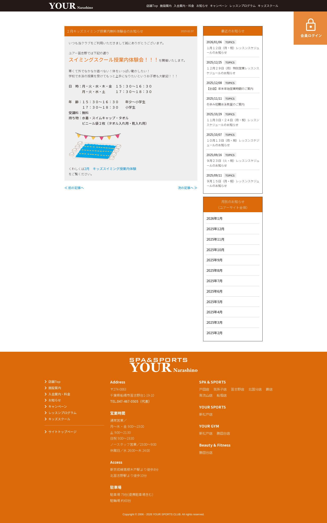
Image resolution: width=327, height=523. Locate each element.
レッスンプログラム (242, 6)
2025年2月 (214, 332)
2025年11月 (215, 239)
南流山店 (206, 395)
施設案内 (166, 6)
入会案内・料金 (184, 6)
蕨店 (269, 389)
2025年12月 (215, 228)
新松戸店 (206, 414)
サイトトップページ (62, 431)
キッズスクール (268, 6)
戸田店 (204, 389)
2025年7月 (214, 280)
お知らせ (202, 6)
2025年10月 (215, 249)
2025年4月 (214, 311)
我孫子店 (220, 389)
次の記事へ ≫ (187, 187)
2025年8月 (214, 270)
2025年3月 (214, 322)
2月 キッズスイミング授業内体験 (110, 168)
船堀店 (222, 395)
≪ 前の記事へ (74, 187)
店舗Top (152, 6)
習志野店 (237, 389)
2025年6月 (214, 291)
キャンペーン (218, 6)
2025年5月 (214, 301)
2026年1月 (214, 218)
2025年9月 (214, 259)
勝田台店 (223, 433)
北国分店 (255, 389)
